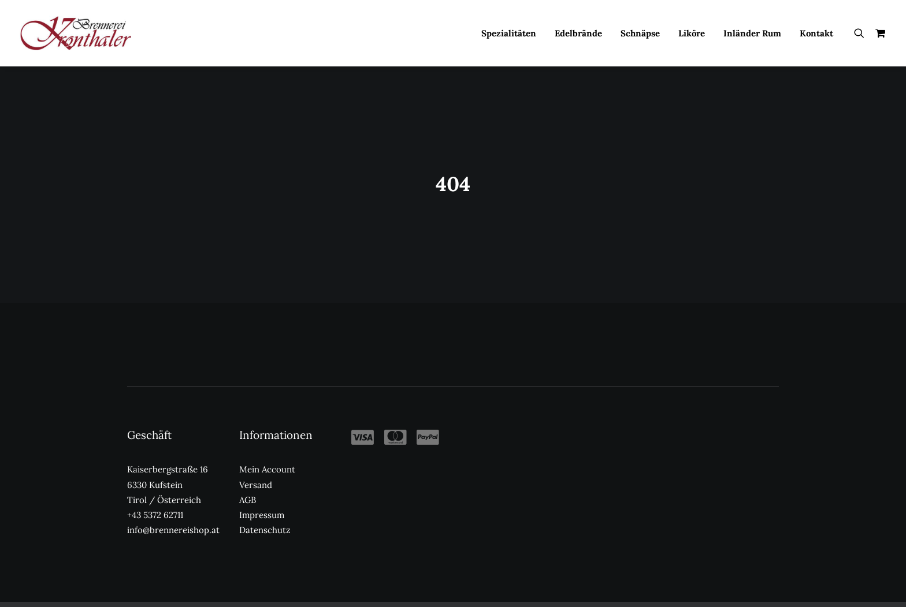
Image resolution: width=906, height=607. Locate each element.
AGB (247, 484)
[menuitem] (508, 33)
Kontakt (816, 33)
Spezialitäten (508, 33)
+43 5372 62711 (155, 499)
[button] (862, 33)
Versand (255, 468)
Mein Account (267, 453)
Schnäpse (640, 33)
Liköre (691, 33)
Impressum (261, 499)
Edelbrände (578, 33)
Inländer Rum (752, 33)
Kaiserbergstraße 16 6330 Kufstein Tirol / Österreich (167, 469)
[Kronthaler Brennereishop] (75, 33)
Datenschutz (265, 514)
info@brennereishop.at (173, 514)
